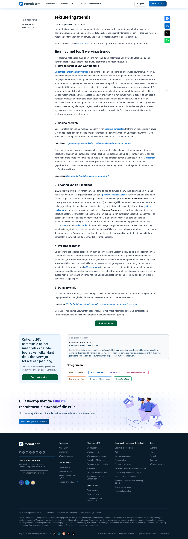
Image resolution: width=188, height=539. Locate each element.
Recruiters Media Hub (96, 460)
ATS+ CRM (63, 448)
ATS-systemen (148, 157)
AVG (116, 452)
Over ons (153, 448)
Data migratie (64, 467)
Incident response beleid (125, 477)
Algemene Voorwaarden (146, 534)
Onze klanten (92, 490)
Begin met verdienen (40, 377)
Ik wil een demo (106, 323)
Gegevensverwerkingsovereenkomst (130, 468)
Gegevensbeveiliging (124, 448)
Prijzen (83, 4)
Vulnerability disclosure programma (129, 472)
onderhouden (81, 225)
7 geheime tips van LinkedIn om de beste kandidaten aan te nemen (98, 143)
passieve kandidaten (114, 129)
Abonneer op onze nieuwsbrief (94, 499)
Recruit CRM (82, 43)
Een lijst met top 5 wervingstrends (28, 26)
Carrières (153, 460)
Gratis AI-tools (93, 452)
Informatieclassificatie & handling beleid (129, 482)
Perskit (153, 456)
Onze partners (93, 494)
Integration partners (68, 482)
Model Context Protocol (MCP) (69, 477)
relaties (62, 225)
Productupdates (97, 372)
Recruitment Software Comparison (96, 478)
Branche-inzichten (76, 379)
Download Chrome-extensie (34, 473)
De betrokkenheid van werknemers (71, 72)
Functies (64, 4)
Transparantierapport (123, 487)
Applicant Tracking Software (115, 194)
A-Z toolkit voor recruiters (98, 472)
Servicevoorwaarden (123, 456)
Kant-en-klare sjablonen (136, 372)
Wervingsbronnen (94, 448)
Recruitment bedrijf (77, 372)
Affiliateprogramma (157, 464)
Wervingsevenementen (96, 456)
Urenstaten (63, 452)
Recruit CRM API (66, 472)
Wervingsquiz (92, 468)
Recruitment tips (122, 379)
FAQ (151, 452)
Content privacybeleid (124, 464)
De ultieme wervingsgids (97, 464)
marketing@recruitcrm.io (30, 513)
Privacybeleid (120, 460)
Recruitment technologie (100, 379)
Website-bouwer (66, 456)
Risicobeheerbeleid (123, 491)
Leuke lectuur (115, 372)
